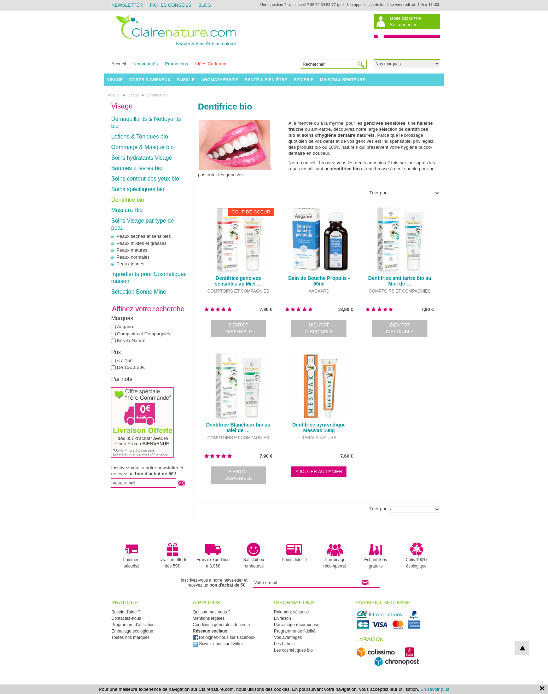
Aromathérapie (219, 79)
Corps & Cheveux (149, 79)
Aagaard (125, 326)
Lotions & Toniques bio (139, 137)
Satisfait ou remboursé (253, 555)
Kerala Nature (131, 340)
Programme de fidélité (294, 631)
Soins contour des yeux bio (145, 179)
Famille (186, 79)
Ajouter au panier (319, 471)
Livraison (282, 618)
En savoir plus (434, 689)
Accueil (118, 63)
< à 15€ (125, 360)
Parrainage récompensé (334, 555)
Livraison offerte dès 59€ (172, 555)
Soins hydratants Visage (141, 158)
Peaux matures (131, 250)
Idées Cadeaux (210, 63)
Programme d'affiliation (133, 624)
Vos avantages (288, 637)
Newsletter (127, 5)
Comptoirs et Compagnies (143, 333)
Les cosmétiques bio (293, 650)
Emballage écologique (132, 631)
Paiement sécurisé (132, 555)
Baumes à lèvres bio (136, 168)
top (522, 648)
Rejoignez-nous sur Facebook (224, 637)
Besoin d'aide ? (125, 612)
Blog (204, 5)
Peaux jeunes (130, 263)
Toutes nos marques (130, 637)
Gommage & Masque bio (142, 147)
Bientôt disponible (238, 328)
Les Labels (284, 643)
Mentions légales (209, 618)
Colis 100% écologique (416, 555)
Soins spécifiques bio (137, 189)
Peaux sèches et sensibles (143, 236)
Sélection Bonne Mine (138, 292)
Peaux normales (133, 257)
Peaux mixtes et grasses (141, 243)
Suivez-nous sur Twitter (218, 643)
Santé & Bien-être (266, 79)
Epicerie (304, 79)
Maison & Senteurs (343, 79)
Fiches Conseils (170, 5)
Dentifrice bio (127, 200)
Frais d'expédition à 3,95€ (213, 555)
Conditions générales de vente (221, 624)
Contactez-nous (126, 618)
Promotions (176, 63)
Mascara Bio (126, 210)
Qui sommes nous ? (212, 612)
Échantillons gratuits (375, 555)
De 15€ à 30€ (131, 367)
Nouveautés (145, 63)
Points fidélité (294, 552)
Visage (115, 79)
